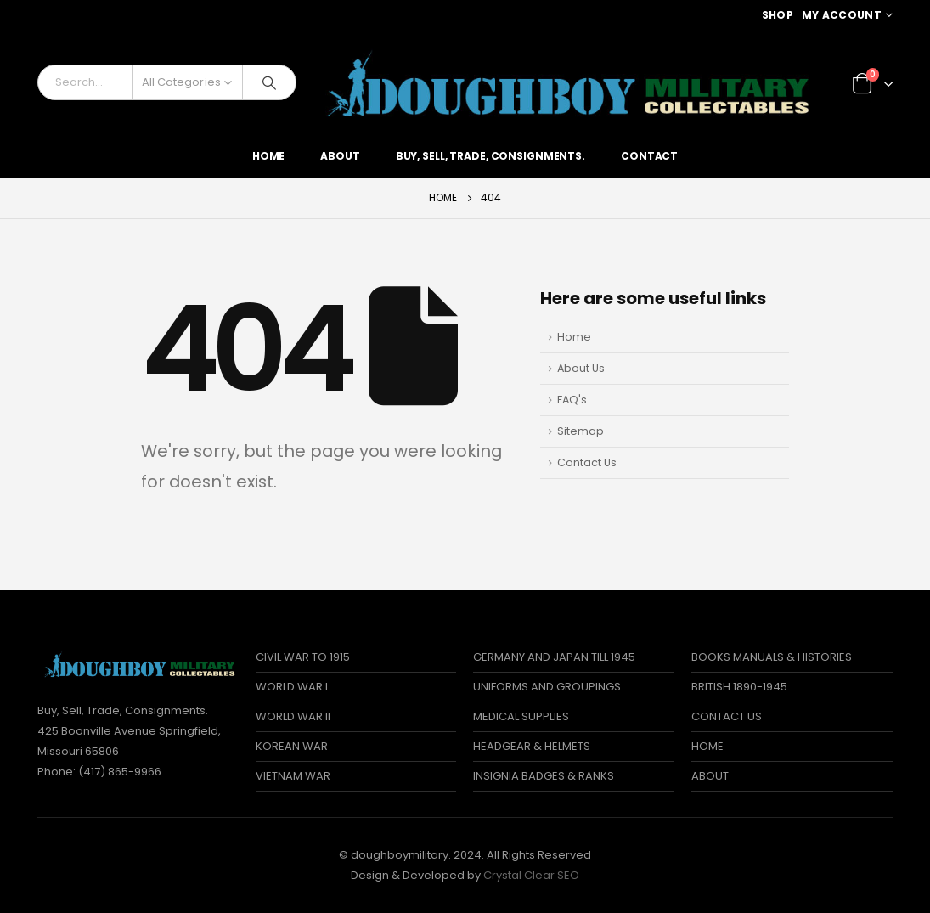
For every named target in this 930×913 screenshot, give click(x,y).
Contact (649, 156)
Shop (777, 15)
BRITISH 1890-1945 (739, 687)
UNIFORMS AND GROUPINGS (547, 687)
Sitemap (580, 431)
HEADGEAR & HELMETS (531, 746)
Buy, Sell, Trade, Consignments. (490, 156)
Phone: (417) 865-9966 (99, 772)
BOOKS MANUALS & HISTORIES (771, 657)
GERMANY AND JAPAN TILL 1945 (554, 657)
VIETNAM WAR (293, 776)
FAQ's (572, 399)
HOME (707, 746)
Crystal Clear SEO (531, 875)
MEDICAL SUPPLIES (521, 716)
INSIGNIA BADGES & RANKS (543, 776)
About (339, 156)
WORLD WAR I (292, 687)
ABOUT (710, 776)
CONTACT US (726, 716)
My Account (842, 15)
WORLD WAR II (293, 716)
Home (268, 156)
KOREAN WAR (292, 746)
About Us (581, 368)
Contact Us (587, 462)
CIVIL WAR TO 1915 (303, 657)
